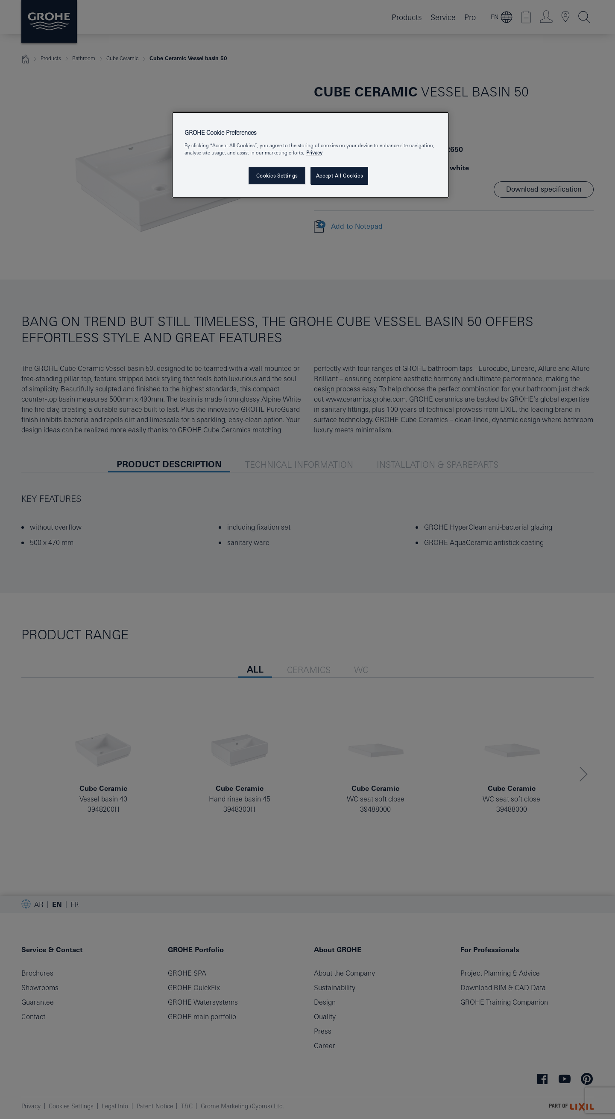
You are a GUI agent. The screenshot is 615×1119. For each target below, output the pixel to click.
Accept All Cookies (339, 175)
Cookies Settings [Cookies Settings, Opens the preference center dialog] (277, 175)
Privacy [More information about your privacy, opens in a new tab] (314, 152)
